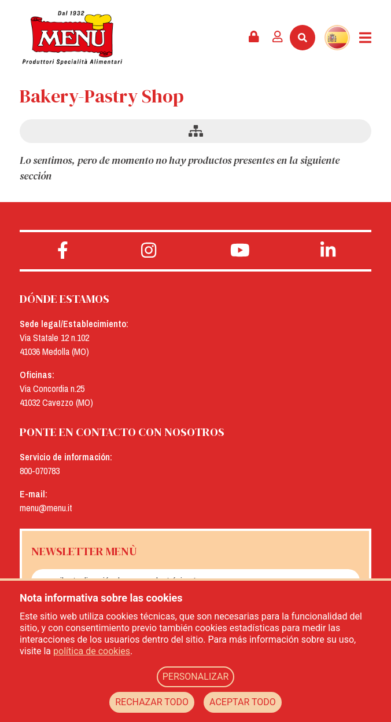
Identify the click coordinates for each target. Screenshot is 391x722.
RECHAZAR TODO (152, 702)
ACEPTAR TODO (242, 702)
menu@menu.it (46, 507)
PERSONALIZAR (196, 676)
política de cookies (91, 651)
